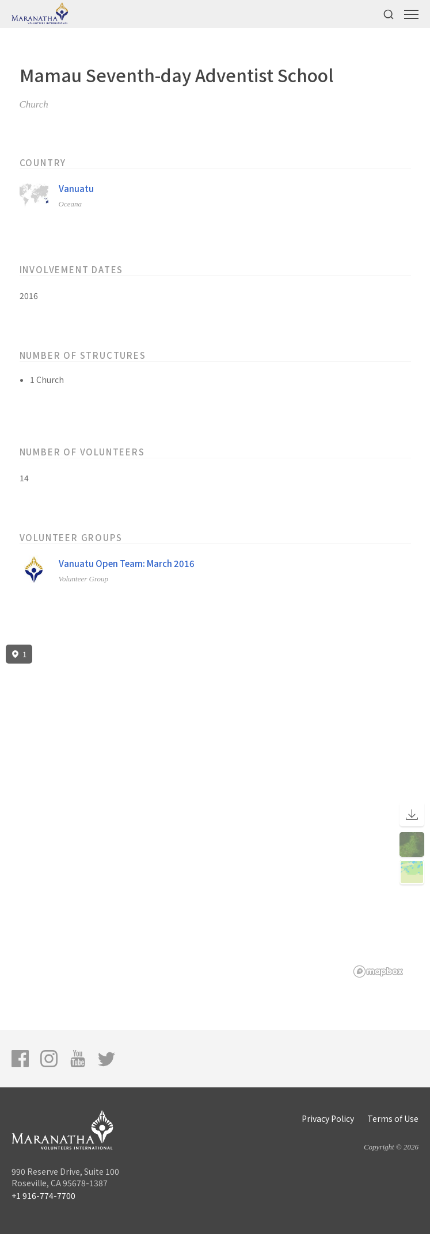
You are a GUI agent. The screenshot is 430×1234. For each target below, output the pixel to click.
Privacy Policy (328, 1118)
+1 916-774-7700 (43, 1195)
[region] (215, 811)
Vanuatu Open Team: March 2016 (127, 563)
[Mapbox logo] (378, 971)
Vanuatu (76, 188)
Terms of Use (392, 1118)
